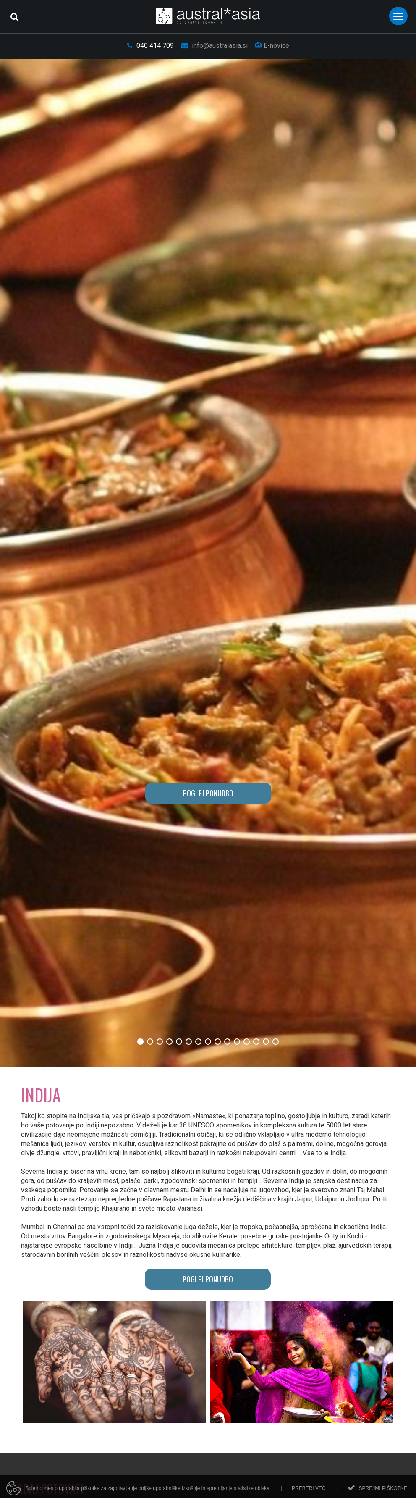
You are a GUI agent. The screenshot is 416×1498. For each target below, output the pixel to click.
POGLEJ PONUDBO (208, 793)
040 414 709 (150, 46)
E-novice (272, 46)
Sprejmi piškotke (382, 1491)
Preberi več (309, 1491)
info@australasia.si (214, 46)
